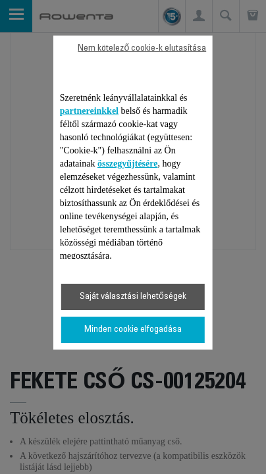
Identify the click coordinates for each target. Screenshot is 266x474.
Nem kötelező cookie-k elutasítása (142, 48)
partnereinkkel (89, 111)
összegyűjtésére (127, 164)
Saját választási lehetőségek (133, 297)
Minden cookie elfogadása (133, 329)
